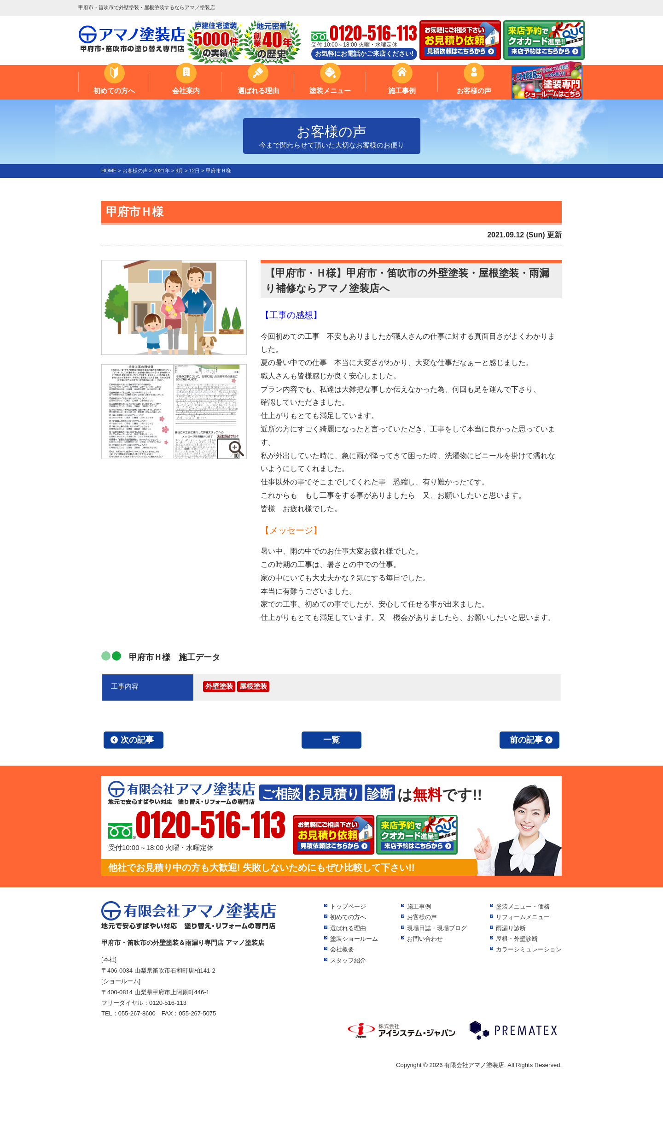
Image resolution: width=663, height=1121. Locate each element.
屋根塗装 (253, 686)
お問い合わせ (425, 938)
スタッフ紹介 (348, 960)
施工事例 (402, 90)
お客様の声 (474, 90)
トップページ (348, 906)
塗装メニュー (330, 90)
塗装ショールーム (354, 938)
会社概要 (342, 949)
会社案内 (186, 90)
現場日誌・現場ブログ (437, 928)
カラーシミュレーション (529, 949)
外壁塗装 (219, 686)
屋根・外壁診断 (517, 938)
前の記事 (526, 739)
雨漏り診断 (511, 928)
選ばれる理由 (258, 90)
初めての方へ (114, 90)
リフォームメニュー (523, 917)
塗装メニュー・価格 (523, 906)
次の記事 (137, 739)
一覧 (331, 739)
